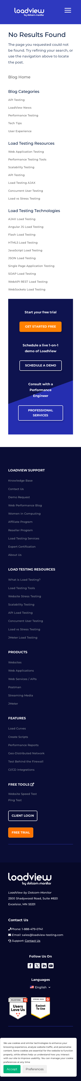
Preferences (35, 1069)
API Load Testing (20, 612)
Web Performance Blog (25, 505)
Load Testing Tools (21, 588)
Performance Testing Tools (27, 159)
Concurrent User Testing (25, 190)
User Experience (20, 131)
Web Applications (21, 670)
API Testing (16, 99)
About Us (15, 554)
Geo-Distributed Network (26, 753)
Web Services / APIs (22, 679)
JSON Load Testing (22, 258)
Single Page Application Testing (31, 266)
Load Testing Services (23, 538)
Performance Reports (23, 745)
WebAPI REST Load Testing (28, 281)
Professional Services (40, 412)
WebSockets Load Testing (26, 289)
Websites (15, 662)
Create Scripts (18, 737)
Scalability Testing (21, 167)
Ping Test (15, 800)
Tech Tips (15, 123)
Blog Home (19, 77)
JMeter (13, 703)
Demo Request (19, 497)
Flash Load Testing (21, 234)
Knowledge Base (20, 480)
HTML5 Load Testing (23, 242)
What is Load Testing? (24, 579)
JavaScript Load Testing (25, 250)
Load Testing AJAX (21, 182)
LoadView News (20, 107)
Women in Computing (24, 513)
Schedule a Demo (40, 365)
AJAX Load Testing (21, 219)
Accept (12, 1069)
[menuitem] (40, 988)
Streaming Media (20, 695)
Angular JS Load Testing (25, 226)
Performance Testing (23, 115)
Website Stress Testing (24, 596)
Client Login (23, 816)
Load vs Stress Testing (24, 198)
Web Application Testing (26, 151)
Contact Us (16, 489)
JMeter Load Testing (22, 637)
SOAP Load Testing (22, 273)
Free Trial (21, 832)
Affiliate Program (20, 521)
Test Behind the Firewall (25, 761)
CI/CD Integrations (21, 769)
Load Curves (17, 728)
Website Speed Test (22, 794)
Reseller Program (20, 530)
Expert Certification (22, 546)
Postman (14, 687)
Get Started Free (40, 326)
